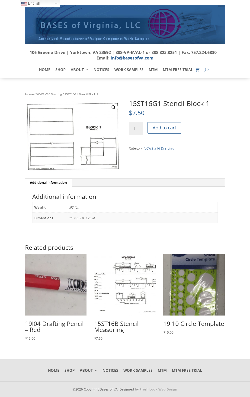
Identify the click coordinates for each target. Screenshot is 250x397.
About (77, 70)
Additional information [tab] (48, 182)
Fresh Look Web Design (158, 389)
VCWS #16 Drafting (49, 94)
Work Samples (129, 70)
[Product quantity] (136, 128)
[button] (113, 107)
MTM (153, 70)
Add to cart (164, 128)
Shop (60, 70)
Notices (101, 70)
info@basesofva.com (132, 58)
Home (44, 70)
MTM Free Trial (178, 70)
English (30, 3)
